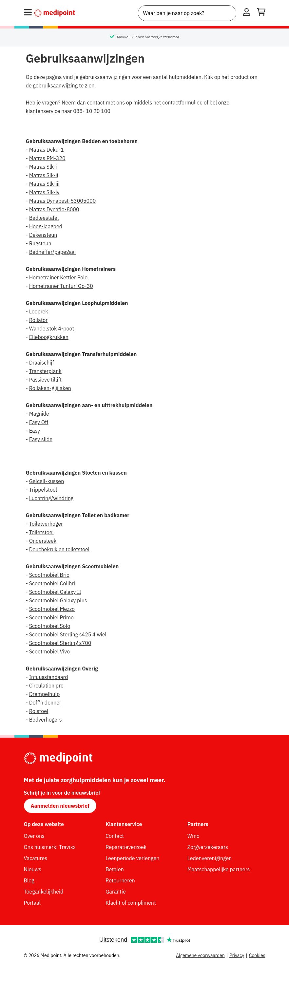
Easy (34, 430)
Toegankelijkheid (44, 891)
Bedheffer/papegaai (52, 252)
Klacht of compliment (131, 902)
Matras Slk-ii (43, 175)
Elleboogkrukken (48, 337)
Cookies (257, 955)
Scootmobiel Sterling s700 (60, 643)
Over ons (34, 836)
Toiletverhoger (46, 523)
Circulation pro (46, 685)
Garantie (116, 891)
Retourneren (120, 880)
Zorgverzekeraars (207, 847)
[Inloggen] (247, 13)
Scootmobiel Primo (51, 617)
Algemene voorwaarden (200, 955)
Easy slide (40, 439)
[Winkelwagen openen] (261, 13)
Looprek (38, 311)
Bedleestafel (44, 218)
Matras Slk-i (43, 166)
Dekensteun (43, 235)
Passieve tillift (45, 379)
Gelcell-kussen (46, 481)
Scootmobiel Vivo (49, 651)
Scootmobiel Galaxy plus (58, 600)
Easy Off (38, 422)
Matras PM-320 (47, 158)
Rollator (38, 320)
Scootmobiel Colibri (52, 583)
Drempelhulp (44, 694)
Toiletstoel (41, 532)
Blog (29, 880)
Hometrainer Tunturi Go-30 (61, 286)
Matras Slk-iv (44, 192)
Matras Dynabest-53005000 (62, 201)
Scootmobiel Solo (49, 626)
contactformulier (181, 102)
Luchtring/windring (51, 498)
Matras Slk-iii (44, 183)
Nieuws (32, 869)
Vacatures (35, 858)
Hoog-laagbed (45, 226)
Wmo (193, 836)
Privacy (236, 955)
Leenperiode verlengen (132, 858)
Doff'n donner (45, 702)
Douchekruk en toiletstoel (59, 549)
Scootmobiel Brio (49, 575)
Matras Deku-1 (46, 149)
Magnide (39, 413)
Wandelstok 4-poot (51, 328)
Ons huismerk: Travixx (50, 847)
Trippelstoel (43, 489)
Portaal (32, 902)
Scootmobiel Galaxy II (55, 592)
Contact (115, 836)
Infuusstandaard (48, 677)
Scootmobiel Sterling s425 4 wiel (67, 634)
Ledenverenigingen (209, 858)
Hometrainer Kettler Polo (58, 277)
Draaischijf (41, 362)
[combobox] (187, 13)
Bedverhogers (45, 719)
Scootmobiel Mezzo (52, 609)
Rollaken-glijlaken (50, 388)
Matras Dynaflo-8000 (54, 209)
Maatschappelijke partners (218, 869)
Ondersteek (43, 541)
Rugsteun (40, 243)
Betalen (115, 869)
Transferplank (45, 371)
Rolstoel (38, 711)
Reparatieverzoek (126, 847)
